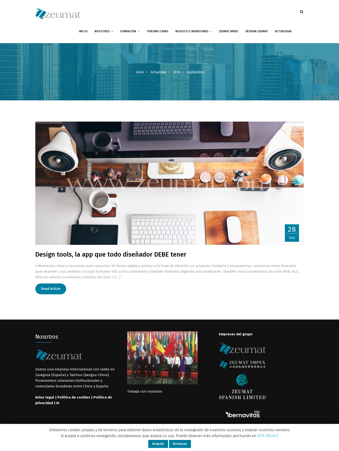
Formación (128, 31)
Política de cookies (73, 397)
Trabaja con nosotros (144, 391)
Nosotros (102, 31)
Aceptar (158, 444)
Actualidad (283, 31)
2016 (176, 72)
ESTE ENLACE (267, 436)
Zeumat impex (228, 31)
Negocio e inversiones (191, 31)
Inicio (83, 31)
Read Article (50, 289)
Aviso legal (44, 397)
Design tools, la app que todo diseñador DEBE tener (110, 254)
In (57, 403)
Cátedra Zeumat (256, 31)
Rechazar (180, 444)
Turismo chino (158, 31)
